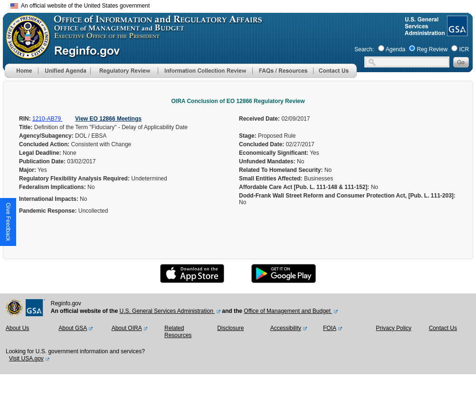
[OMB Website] (25, 54)
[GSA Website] (456, 32)
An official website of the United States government (80, 5)
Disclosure (230, 328)
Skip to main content (244, 4)
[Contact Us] (335, 76)
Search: (364, 49)
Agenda (395, 49)
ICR (464, 49)
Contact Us (443, 328)
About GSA (72, 328)
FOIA (329, 328)
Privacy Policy (393, 328)
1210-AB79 (47, 118)
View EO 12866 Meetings (108, 118)
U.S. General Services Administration (167, 311)
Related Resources (177, 332)
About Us (17, 328)
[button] (64, 71)
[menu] (64, 71)
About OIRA (127, 328)
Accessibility (285, 328)
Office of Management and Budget (288, 311)
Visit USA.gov (26, 358)
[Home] (21, 76)
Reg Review (432, 49)
